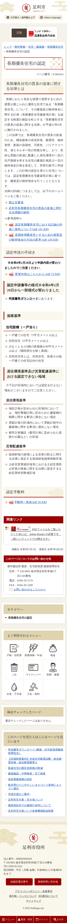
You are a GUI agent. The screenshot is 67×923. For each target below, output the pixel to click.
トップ (8, 46)
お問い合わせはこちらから (30, 589)
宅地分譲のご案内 (18, 794)
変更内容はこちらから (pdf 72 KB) (34, 274)
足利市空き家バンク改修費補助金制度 (31, 810)
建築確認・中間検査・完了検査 (27, 773)
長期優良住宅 (55, 46)
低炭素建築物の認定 (20, 779)
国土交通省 (16, 202)
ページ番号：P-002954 (49, 74)
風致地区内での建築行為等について (29, 805)
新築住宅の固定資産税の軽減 (25, 768)
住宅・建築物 (36, 46)
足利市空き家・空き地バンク (25, 799)
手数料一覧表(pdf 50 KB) (28, 502)
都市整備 (19, 46)
